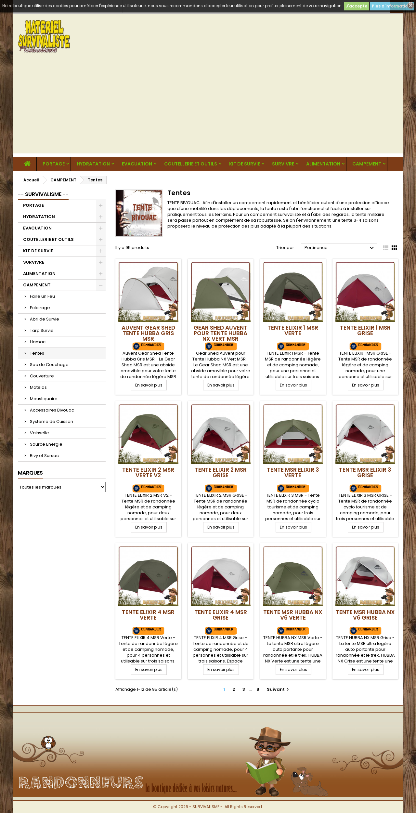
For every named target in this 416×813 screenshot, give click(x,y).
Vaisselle (39, 433)
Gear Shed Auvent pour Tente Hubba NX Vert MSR (220, 333)
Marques (30, 473)
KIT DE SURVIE (244, 164)
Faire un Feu (42, 296)
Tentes (37, 353)
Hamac (38, 342)
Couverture (42, 376)
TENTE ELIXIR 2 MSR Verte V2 (148, 472)
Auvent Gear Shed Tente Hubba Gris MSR (148, 333)
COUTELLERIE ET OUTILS (190, 164)
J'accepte (356, 6)
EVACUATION (137, 164)
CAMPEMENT (366, 164)
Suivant (279, 689)
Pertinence (340, 248)
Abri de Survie (44, 319)
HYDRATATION (93, 164)
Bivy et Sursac (44, 455)
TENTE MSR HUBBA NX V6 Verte (292, 615)
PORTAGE (54, 164)
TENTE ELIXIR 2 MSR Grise (221, 472)
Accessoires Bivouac (52, 410)
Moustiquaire (44, 399)
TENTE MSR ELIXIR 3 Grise (365, 472)
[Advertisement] (208, 107)
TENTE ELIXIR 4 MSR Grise (220, 615)
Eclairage (40, 308)
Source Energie (46, 444)
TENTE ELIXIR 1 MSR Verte (292, 330)
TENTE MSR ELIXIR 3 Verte (293, 472)
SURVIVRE (283, 164)
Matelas (38, 387)
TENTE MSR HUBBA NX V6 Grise (365, 615)
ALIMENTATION (323, 164)
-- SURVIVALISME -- (43, 194)
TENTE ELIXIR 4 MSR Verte (148, 615)
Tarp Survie (42, 330)
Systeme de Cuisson (51, 421)
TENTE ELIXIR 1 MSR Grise (365, 330)
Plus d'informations (392, 6)
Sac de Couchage (49, 364)
